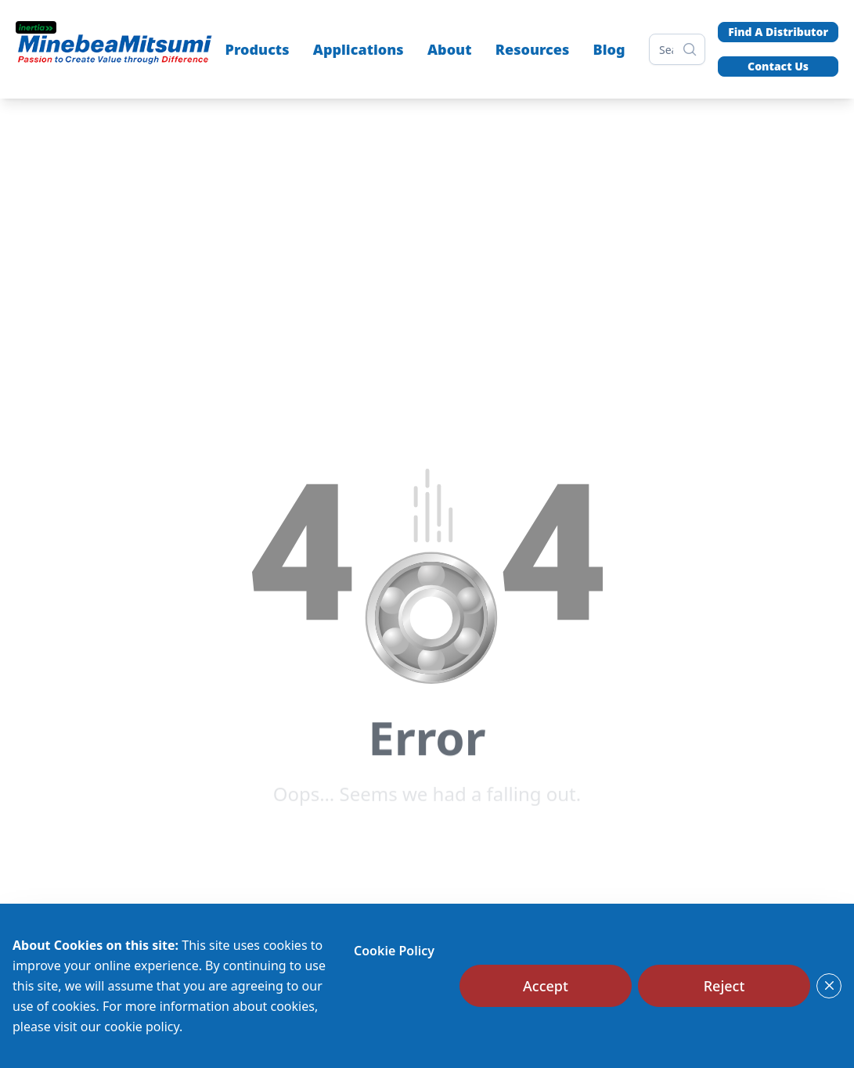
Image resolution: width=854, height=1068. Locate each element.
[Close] (828, 985)
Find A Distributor (778, 31)
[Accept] (545, 986)
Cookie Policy (394, 950)
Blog (609, 49)
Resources (532, 49)
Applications (358, 49)
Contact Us (778, 66)
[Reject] (724, 986)
